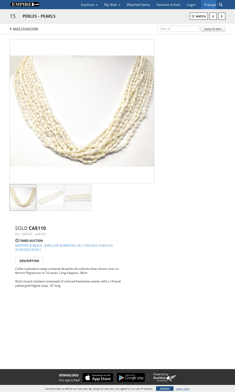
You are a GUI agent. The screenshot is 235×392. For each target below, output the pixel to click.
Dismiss (165, 388)
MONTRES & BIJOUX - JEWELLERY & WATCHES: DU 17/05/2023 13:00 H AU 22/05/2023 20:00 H (64, 247)
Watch (201, 16)
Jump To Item (213, 29)
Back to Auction (25, 29)
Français (210, 4)
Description (29, 261)
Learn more (182, 388)
